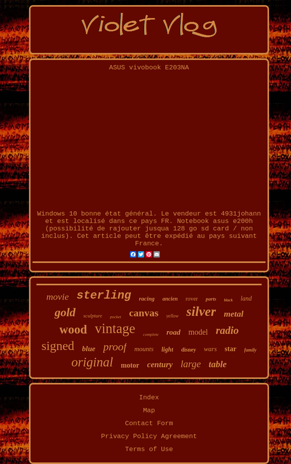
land (245, 298)
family (250, 350)
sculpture (92, 316)
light (167, 349)
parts (211, 299)
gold (64, 312)
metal (233, 314)
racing (147, 298)
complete (151, 334)
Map (149, 410)
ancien (170, 299)
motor (130, 365)
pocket (115, 316)
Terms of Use (149, 449)
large (191, 364)
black (228, 300)
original (92, 362)
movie (57, 297)
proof (115, 347)
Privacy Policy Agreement (149, 436)
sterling (104, 295)
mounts (144, 349)
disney (188, 350)
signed (58, 346)
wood (73, 329)
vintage (115, 328)
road (173, 332)
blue (89, 348)
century (160, 364)
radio (227, 330)
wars (210, 349)
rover (192, 298)
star (231, 349)
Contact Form (149, 423)
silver (201, 311)
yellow (172, 316)
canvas (143, 313)
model (198, 332)
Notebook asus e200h (215, 221)
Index (149, 397)
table (218, 364)
